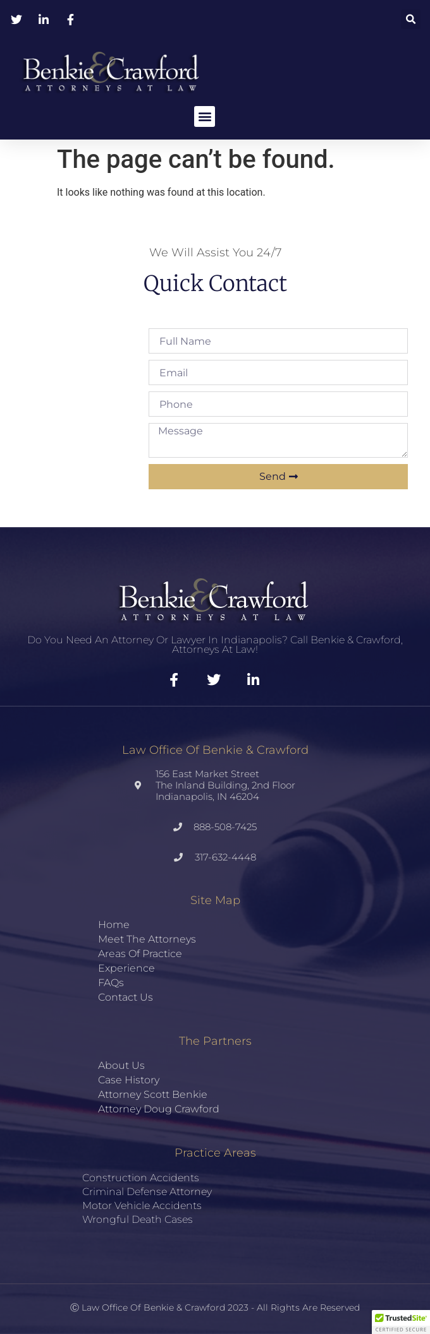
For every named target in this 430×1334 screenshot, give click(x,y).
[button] (411, 19)
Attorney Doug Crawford (158, 1109)
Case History (128, 1080)
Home (114, 925)
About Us (121, 1065)
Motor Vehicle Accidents (142, 1206)
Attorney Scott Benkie (152, 1094)
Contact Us (125, 997)
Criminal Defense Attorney (147, 1192)
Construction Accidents (140, 1178)
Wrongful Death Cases (137, 1219)
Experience (126, 968)
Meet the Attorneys (147, 939)
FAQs (111, 983)
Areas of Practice (140, 954)
